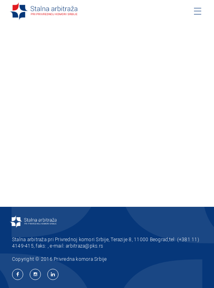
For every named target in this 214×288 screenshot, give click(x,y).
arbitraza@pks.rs (84, 245)
